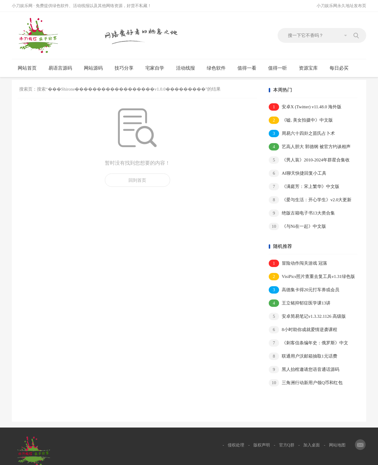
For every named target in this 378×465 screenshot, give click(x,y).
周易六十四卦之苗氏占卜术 (302, 133)
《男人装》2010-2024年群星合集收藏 (309, 160)
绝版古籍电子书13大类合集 (302, 213)
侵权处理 (236, 445)
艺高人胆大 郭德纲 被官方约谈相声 (310, 146)
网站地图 (337, 445)
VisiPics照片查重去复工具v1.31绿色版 (312, 276)
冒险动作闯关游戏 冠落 (298, 263)
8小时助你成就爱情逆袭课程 (303, 329)
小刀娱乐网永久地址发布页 (341, 6)
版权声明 (261, 445)
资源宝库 (311, 68)
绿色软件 (219, 68)
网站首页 (27, 68)
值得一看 (249, 68)
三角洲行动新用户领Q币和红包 (306, 383)
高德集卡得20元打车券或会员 (304, 290)
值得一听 (280, 68)
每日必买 (339, 68)
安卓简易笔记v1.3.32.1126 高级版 (307, 316)
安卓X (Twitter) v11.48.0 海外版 (305, 107)
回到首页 (137, 180)
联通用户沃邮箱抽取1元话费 (303, 356)
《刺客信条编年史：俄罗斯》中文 (308, 343)
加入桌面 (311, 445)
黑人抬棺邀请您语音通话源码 (304, 369)
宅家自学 (157, 68)
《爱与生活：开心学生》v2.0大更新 (310, 200)
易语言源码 (62, 68)
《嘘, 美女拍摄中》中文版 (301, 120)
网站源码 (96, 68)
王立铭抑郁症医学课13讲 (299, 303)
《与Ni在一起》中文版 (297, 226)
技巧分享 (127, 68)
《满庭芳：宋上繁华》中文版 (304, 186)
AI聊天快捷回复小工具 (297, 173)
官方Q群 (286, 445)
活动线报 (188, 68)
